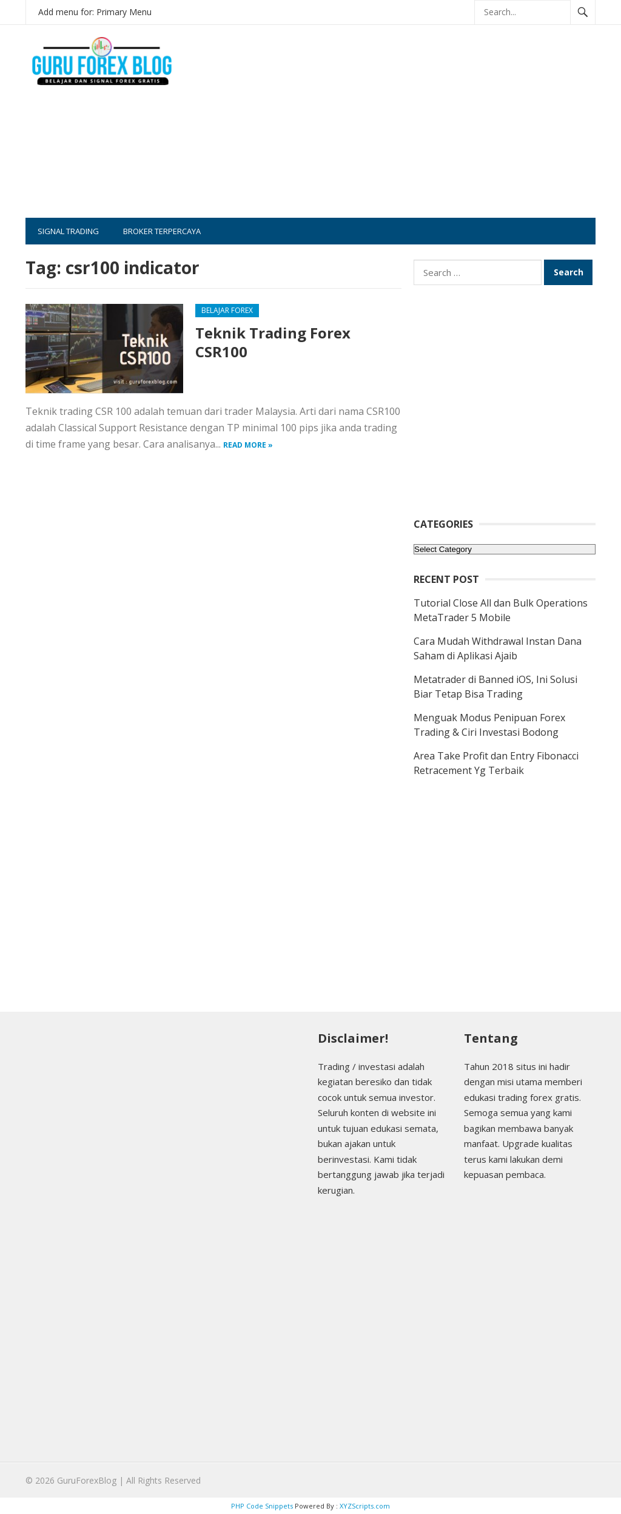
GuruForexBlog (86, 1480)
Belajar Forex (227, 310)
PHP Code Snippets (262, 1505)
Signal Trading (68, 231)
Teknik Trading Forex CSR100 (273, 342)
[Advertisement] (426, 133)
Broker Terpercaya (162, 231)
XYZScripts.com (365, 1505)
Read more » (248, 445)
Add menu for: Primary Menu (95, 12)
